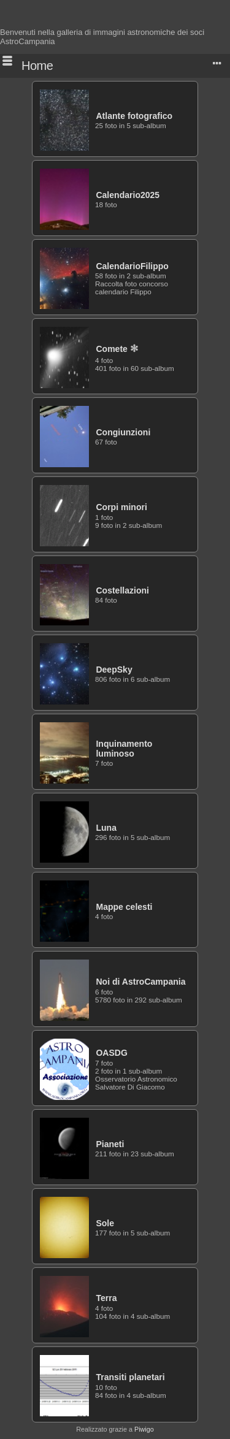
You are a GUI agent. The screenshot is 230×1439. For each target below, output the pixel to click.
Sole (105, 1223)
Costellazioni (122, 590)
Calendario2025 (127, 195)
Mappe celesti (124, 907)
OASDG (111, 1053)
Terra (106, 1298)
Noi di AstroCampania (140, 982)
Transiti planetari (130, 1377)
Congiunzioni (123, 432)
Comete (111, 349)
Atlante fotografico (134, 116)
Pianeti (110, 1144)
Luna (106, 828)
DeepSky (114, 669)
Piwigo (144, 1429)
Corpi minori (121, 507)
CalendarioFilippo (132, 266)
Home (37, 65)
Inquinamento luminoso (124, 748)
